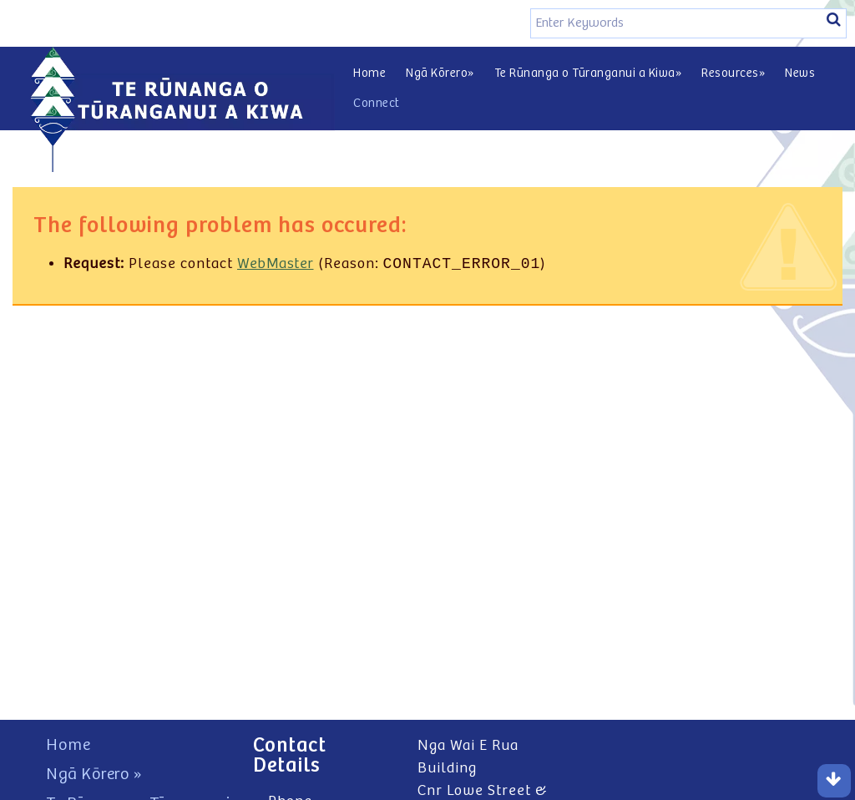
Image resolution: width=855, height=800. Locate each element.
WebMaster (275, 265)
